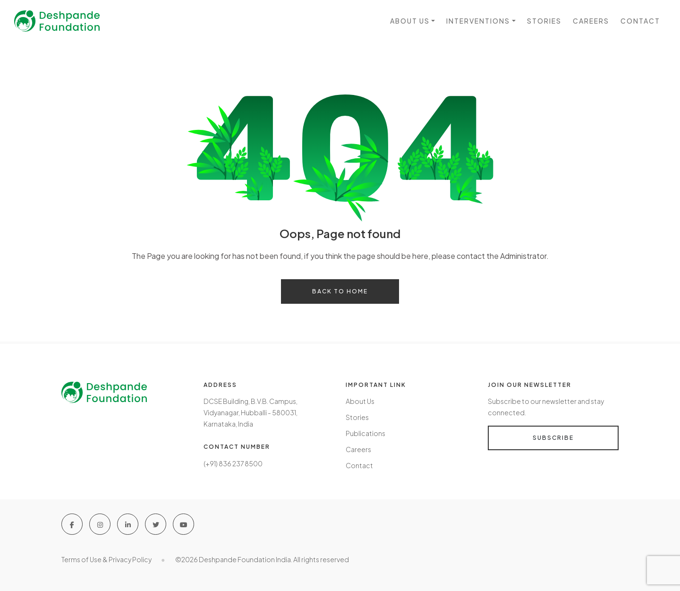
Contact (640, 21)
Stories (544, 21)
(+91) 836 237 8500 (233, 463)
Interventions (478, 21)
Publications (365, 433)
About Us (360, 401)
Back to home (340, 291)
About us (410, 21)
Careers (591, 21)
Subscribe (553, 437)
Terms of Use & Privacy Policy (106, 559)
